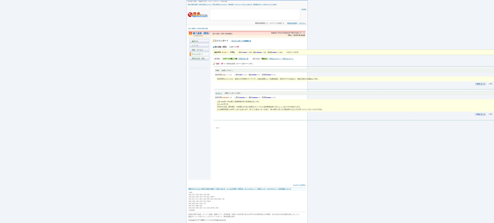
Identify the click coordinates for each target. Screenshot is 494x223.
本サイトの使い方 (247, 4)
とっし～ (219, 93)
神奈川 (213, 196)
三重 (223, 199)
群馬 (197, 196)
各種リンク (261, 189)
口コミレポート (197, 54)
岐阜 (212, 199)
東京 (208, 196)
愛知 (219, 199)
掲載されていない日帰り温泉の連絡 (201, 189)
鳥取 (190, 203)
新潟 (190, 199)
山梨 (204, 199)
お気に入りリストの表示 (270, 4)
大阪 (197, 201)
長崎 (197, 208)
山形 (204, 194)
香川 (193, 205)
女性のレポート (288, 59)
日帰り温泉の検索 (193, 4)
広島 (201, 203)
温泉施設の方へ (257, 4)
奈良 (204, 201)
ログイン (302, 23)
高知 (201, 205)
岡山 (197, 203)
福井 (201, 199)
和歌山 (209, 201)
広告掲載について (284, 189)
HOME (304, 9)
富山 (193, 199)
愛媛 (197, 205)
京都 (193, 201)
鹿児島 (213, 208)
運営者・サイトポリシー (247, 189)
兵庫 (201, 201)
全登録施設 (192, 210)
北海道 (190, 192)
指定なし (265, 59)
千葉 (204, 196)
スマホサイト (272, 189)
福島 (208, 194)
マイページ (238, 4)
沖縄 (217, 208)
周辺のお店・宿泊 (198, 58)
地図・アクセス (197, 50)
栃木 (193, 196)
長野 (208, 199)
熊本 (201, 208)
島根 (193, 203)
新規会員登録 (292, 23)
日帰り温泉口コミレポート (219, 4)
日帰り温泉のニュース (205, 4)
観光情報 (230, 4)
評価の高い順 (243, 59)
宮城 (197, 194)
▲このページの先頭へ (299, 185)
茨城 (190, 196)
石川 (197, 199)
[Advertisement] (199, 107)
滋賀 (190, 201)
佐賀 (193, 208)
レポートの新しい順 (230, 59)
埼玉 (201, 196)
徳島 (190, 205)
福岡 (190, 208)
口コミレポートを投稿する (241, 41)
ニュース (194, 45)
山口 (204, 203)
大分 (204, 208)
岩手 (193, 194)
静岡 (216, 199)
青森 (190, 194)
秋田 (201, 194)
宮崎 (208, 208)
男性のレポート (275, 59)
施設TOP (194, 41)
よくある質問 (232, 189)
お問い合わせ (220, 189)
